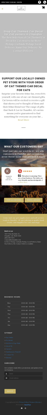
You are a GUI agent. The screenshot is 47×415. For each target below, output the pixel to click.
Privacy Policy (23, 402)
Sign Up (10, 391)
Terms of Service (35, 402)
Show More (23, 182)
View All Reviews (14, 200)
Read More (23, 120)
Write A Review (33, 200)
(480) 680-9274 (9, 238)
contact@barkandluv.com (12, 240)
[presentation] (15, 383)
